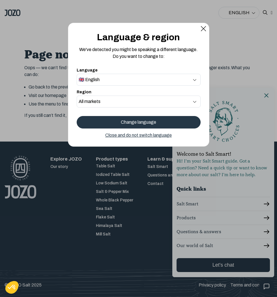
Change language (138, 122)
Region (84, 92)
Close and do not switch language (138, 135)
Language (87, 70)
